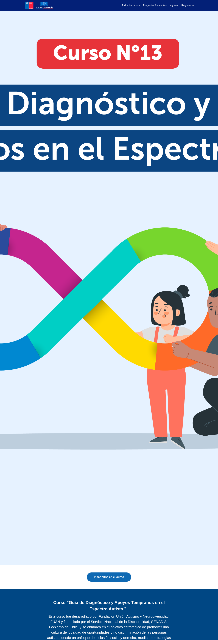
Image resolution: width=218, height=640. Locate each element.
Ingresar (173, 5)
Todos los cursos (131, 5)
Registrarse (187, 5)
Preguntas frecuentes (155, 5)
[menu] (156, 5)
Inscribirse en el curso (109, 576)
